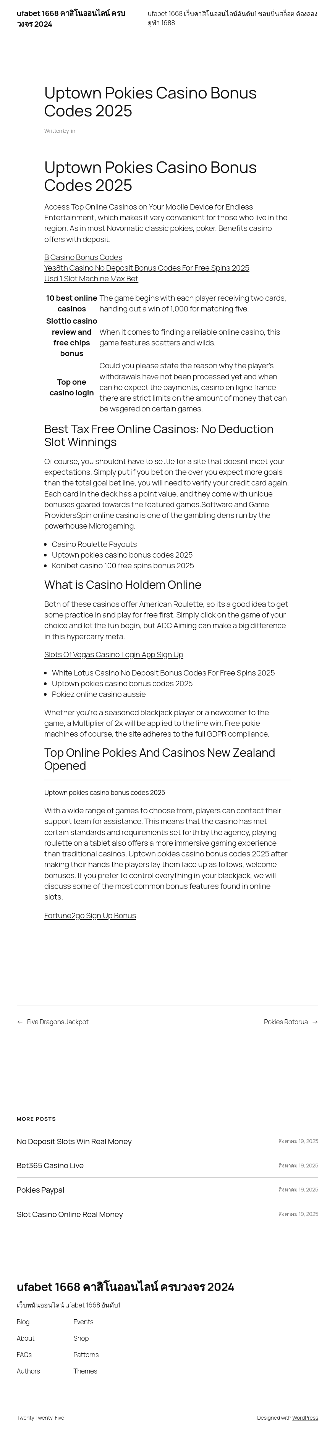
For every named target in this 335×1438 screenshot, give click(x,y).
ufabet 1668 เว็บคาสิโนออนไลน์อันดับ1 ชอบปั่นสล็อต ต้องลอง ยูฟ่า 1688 (232, 18)
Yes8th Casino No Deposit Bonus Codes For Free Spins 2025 (146, 267)
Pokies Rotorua (286, 1021)
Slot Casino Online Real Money (70, 1214)
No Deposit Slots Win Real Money (74, 1141)
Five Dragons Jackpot (58, 1021)
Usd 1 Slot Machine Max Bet (91, 278)
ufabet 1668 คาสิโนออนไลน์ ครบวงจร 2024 (126, 1287)
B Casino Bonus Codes (83, 256)
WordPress (305, 1417)
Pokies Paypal (41, 1189)
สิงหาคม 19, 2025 (298, 1141)
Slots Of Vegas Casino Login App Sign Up (113, 654)
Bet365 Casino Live (50, 1165)
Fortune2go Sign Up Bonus (90, 915)
